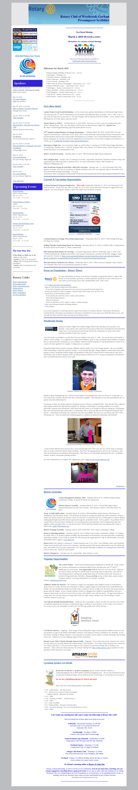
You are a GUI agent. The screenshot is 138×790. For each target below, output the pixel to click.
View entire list (18, 181)
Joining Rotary (18, 288)
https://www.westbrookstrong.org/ (98, 459)
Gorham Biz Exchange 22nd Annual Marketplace (71, 141)
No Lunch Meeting (19, 99)
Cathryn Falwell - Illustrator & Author (26, 90)
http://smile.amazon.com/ (101, 648)
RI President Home (19, 284)
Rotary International (20, 282)
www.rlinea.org (68, 540)
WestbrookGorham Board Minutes (84, 61)
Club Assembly (18, 118)
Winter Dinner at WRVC (21, 202)
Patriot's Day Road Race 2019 (23, 223)
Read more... (120, 486)
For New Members (19, 295)
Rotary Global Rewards (21, 286)
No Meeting (17, 136)
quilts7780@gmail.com (61, 526)
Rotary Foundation (19, 293)
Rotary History (18, 290)
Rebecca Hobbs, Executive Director (25, 108)
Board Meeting (18, 191)
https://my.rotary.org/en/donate (60, 285)
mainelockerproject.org (58, 580)
